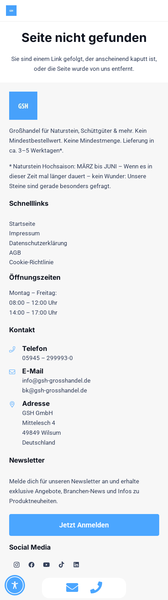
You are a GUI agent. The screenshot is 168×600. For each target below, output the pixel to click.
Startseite (22, 223)
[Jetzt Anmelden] (84, 525)
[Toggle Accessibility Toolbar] (14, 585)
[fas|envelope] (72, 588)
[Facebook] (31, 565)
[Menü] (141, 10)
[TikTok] (61, 565)
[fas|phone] (96, 588)
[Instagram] (16, 565)
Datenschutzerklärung (38, 243)
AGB (15, 252)
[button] (158, 10)
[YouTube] (46, 565)
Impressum (24, 233)
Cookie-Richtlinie (31, 262)
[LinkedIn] (76, 565)
